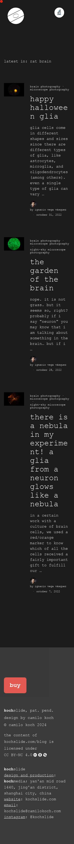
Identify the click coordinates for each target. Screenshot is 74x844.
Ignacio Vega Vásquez (50, 209)
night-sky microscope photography (48, 251)
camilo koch (41, 718)
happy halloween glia (49, 108)
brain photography (45, 86)
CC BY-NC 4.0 (25, 755)
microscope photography (49, 89)
